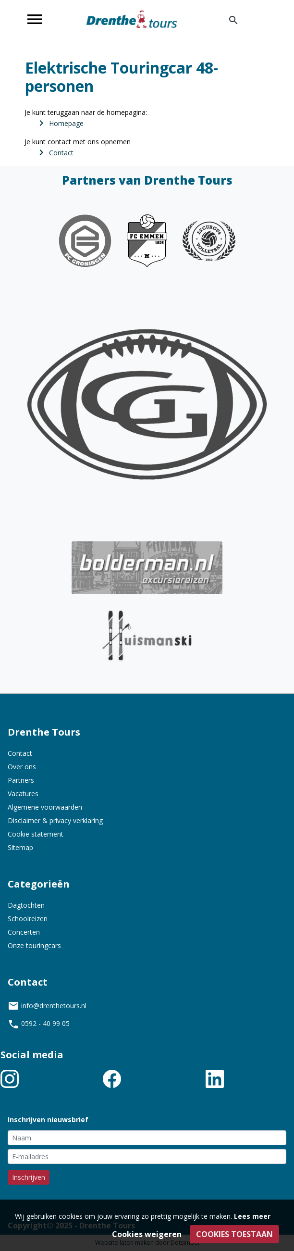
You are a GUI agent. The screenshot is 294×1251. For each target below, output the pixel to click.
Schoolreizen (28, 918)
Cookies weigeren (147, 1234)
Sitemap (20, 847)
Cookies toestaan (234, 1234)
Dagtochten (26, 905)
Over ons (22, 766)
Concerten (24, 932)
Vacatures (23, 793)
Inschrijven (28, 1177)
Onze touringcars (34, 945)
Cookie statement (35, 833)
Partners (21, 780)
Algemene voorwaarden (45, 807)
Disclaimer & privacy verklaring (55, 820)
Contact (20, 753)
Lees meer (252, 1216)
